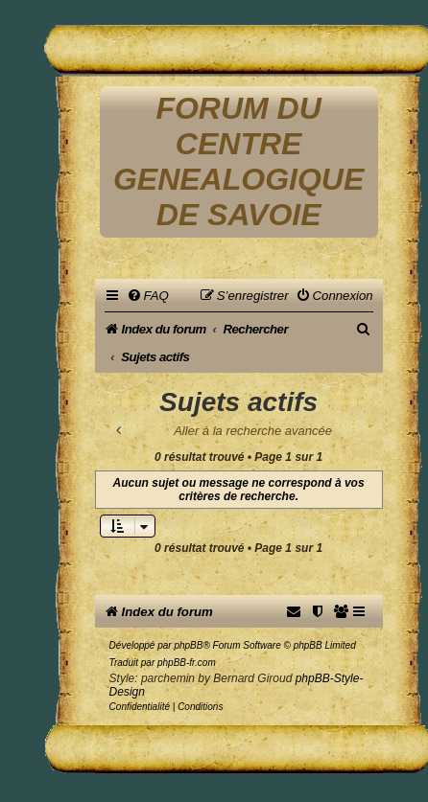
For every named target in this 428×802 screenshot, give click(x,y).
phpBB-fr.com (186, 662)
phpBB (188, 645)
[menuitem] (148, 295)
